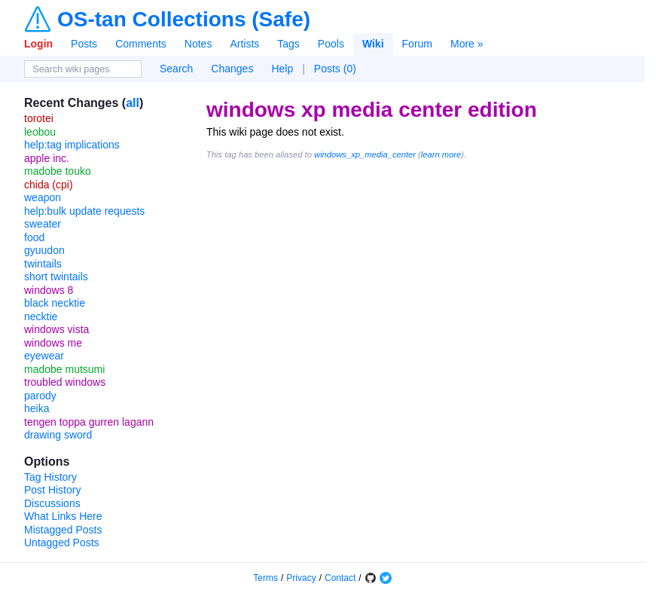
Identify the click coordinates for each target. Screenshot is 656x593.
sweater (42, 224)
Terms (265, 577)
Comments (140, 44)
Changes (232, 69)
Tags (288, 44)
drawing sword (58, 435)
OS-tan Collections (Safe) (183, 19)
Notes (198, 44)
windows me (53, 343)
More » (467, 44)
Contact (340, 577)
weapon (42, 197)
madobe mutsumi (64, 369)
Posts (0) (335, 69)
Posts (84, 44)
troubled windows (64, 382)
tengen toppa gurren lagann (89, 422)
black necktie (54, 303)
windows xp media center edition (371, 109)
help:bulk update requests (84, 211)
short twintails (56, 277)
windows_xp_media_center (365, 154)
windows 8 (48, 290)
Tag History (50, 477)
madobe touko (57, 171)
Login (38, 44)
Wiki (373, 44)
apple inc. (46, 158)
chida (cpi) (48, 185)
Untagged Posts (61, 542)
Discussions (52, 503)
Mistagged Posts (63, 530)
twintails (43, 264)
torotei (38, 118)
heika (36, 408)
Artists (244, 44)
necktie (40, 316)
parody (40, 396)
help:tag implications (72, 145)
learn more (441, 154)
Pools (331, 44)
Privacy (301, 577)
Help (282, 69)
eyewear (44, 356)
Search (176, 69)
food (34, 237)
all (132, 102)
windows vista (56, 329)
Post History (52, 490)
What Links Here (63, 516)
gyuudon (44, 250)
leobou (40, 132)
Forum (417, 44)
